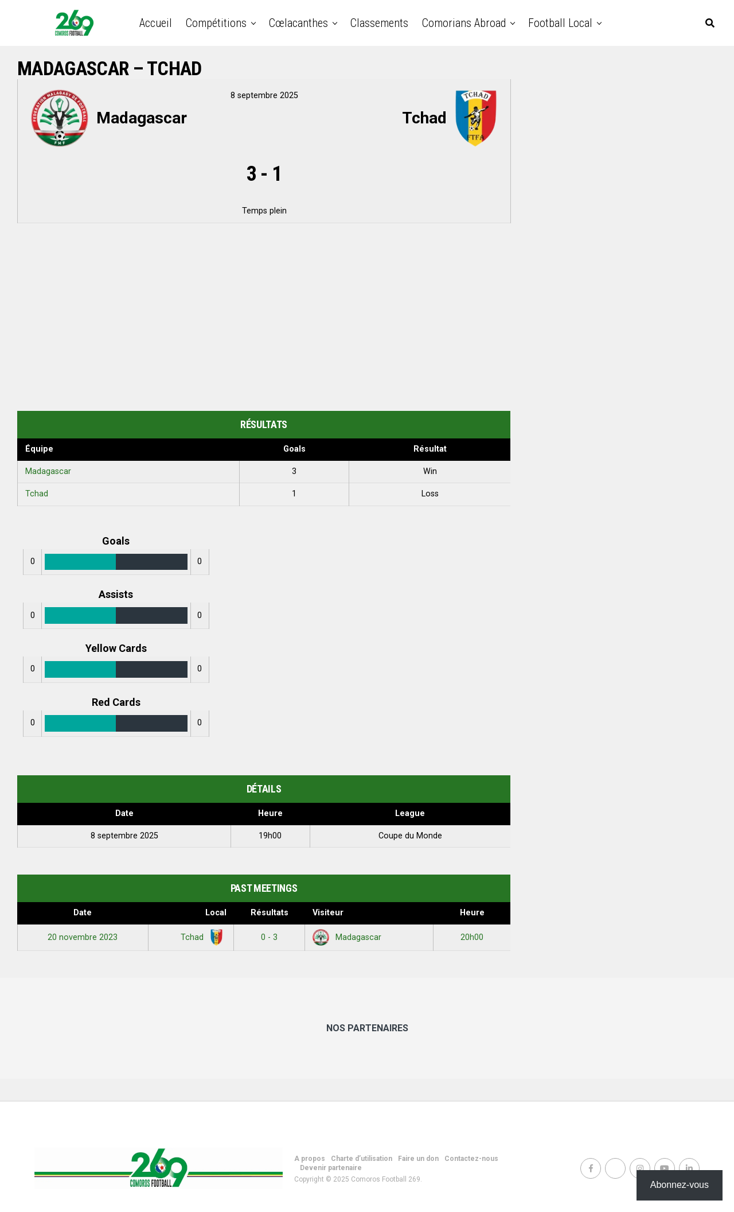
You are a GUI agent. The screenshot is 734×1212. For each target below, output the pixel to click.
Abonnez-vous (679, 1185)
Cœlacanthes (298, 23)
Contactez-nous (471, 1159)
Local (216, 913)
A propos (309, 1159)
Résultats (269, 913)
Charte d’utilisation (361, 1159)
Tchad (36, 494)
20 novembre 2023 (83, 937)
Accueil (155, 23)
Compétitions (216, 23)
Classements (379, 23)
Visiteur (328, 913)
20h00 (471, 937)
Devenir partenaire (331, 1168)
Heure (472, 913)
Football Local (560, 23)
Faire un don (418, 1159)
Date (82, 913)
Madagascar (48, 471)
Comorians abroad (464, 23)
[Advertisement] (263, 319)
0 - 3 (269, 937)
